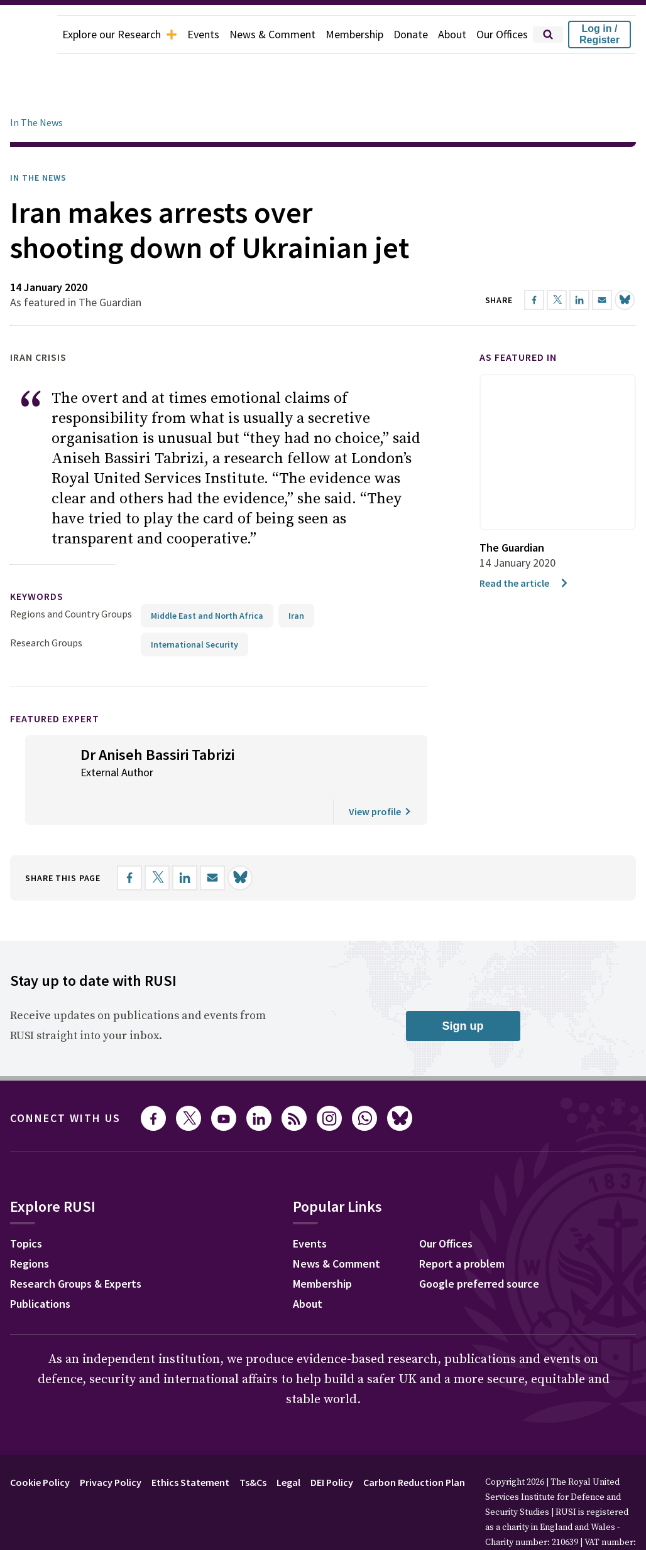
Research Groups (46, 607)
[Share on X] (157, 842)
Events (203, 34)
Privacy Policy (110, 1447)
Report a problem (462, 1228)
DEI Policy (331, 1447)
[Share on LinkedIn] (184, 842)
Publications (40, 1268)
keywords (36, 561)
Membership (354, 34)
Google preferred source (479, 1248)
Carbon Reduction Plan (414, 1447)
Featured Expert (54, 683)
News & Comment (272, 34)
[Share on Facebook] (129, 842)
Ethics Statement (190, 1447)
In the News (38, 142)
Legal (288, 1447)
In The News (36, 87)
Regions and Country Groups (71, 578)
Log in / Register (599, 34)
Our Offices (502, 34)
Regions (29, 1228)
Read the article (524, 548)
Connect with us (65, 1083)
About (452, 34)
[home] (28, 34)
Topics (26, 1208)
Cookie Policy (40, 1447)
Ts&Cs (252, 1447)
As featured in (518, 322)
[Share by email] (212, 842)
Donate (410, 34)
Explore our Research (119, 34)
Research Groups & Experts (75, 1248)
